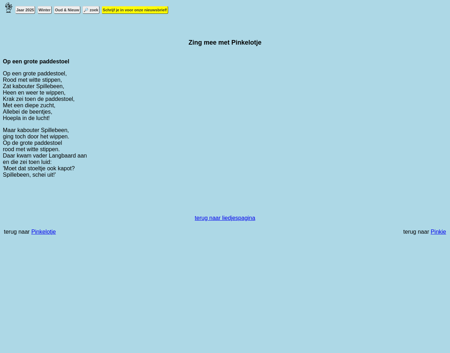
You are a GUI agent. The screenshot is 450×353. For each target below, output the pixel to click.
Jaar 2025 (25, 10)
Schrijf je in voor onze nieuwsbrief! (135, 10)
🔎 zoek (91, 10)
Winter (45, 10)
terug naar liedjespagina (225, 218)
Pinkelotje (43, 232)
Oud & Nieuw (67, 10)
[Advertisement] (215, 297)
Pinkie (438, 232)
